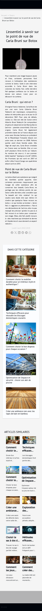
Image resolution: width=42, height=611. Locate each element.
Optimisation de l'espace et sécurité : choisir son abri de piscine (18, 380)
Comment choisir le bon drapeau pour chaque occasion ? (20, 347)
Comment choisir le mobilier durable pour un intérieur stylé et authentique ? (20, 282)
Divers (12, 15)
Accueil (4, 15)
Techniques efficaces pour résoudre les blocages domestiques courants (17, 315)
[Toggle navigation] (4, 4)
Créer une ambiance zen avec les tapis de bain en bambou (20, 412)
